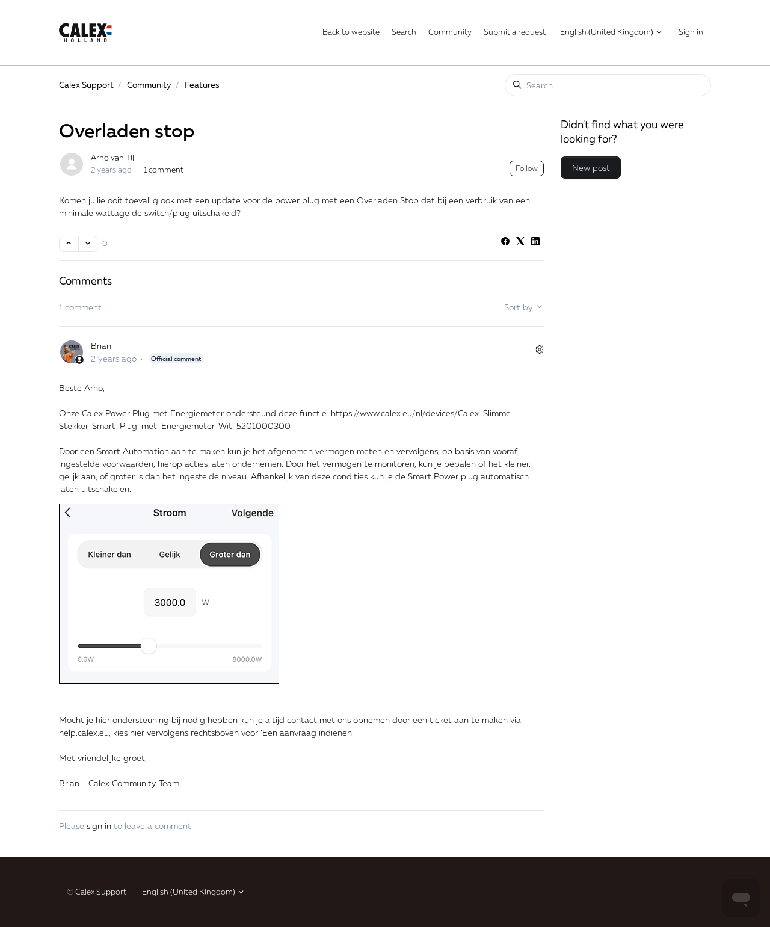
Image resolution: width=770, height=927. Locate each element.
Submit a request (515, 32)
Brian (101, 345)
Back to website (351, 32)
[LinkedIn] (535, 242)
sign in (99, 826)
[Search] (608, 85)
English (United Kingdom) (611, 32)
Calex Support (86, 84)
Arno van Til (112, 157)
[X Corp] (520, 242)
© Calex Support (96, 891)
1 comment (163, 169)
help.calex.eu (84, 732)
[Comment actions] (539, 349)
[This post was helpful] (69, 244)
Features (202, 84)
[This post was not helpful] (88, 244)
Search (404, 32)
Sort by (524, 307)
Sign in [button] (691, 32)
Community (450, 32)
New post (591, 167)
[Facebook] (505, 242)
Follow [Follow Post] (527, 168)
